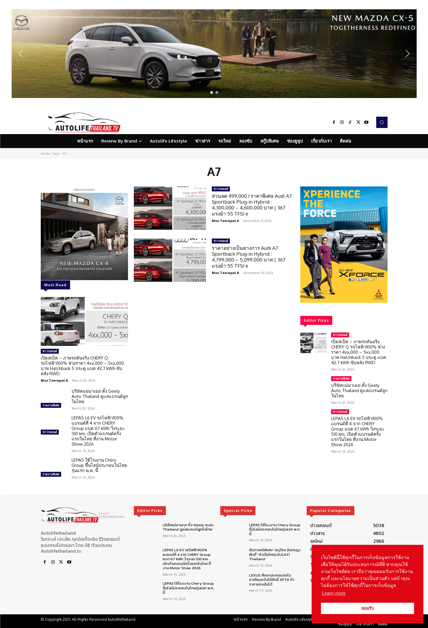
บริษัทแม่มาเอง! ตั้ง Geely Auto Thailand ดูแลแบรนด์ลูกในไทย (100, 396)
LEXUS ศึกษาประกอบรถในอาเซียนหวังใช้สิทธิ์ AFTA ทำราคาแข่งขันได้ (271, 579)
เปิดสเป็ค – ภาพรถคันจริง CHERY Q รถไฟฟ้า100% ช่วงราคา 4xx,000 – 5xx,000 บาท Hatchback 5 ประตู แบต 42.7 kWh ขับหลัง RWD (82, 365)
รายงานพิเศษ (50, 405)
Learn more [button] (334, 593)
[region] (214, 53)
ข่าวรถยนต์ (49, 351)
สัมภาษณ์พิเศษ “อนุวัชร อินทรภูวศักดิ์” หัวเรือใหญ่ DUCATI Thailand (275, 554)
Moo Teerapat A (54, 380)
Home (45, 154)
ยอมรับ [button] (367, 608)
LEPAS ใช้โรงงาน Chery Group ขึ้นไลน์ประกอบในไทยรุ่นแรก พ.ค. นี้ (99, 465)
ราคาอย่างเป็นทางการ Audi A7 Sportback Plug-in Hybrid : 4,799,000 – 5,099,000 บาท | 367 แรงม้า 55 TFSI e (248, 257)
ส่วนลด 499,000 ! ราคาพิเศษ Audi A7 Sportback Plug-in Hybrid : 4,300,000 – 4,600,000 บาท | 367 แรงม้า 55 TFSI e (252, 205)
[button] (214, 53)
